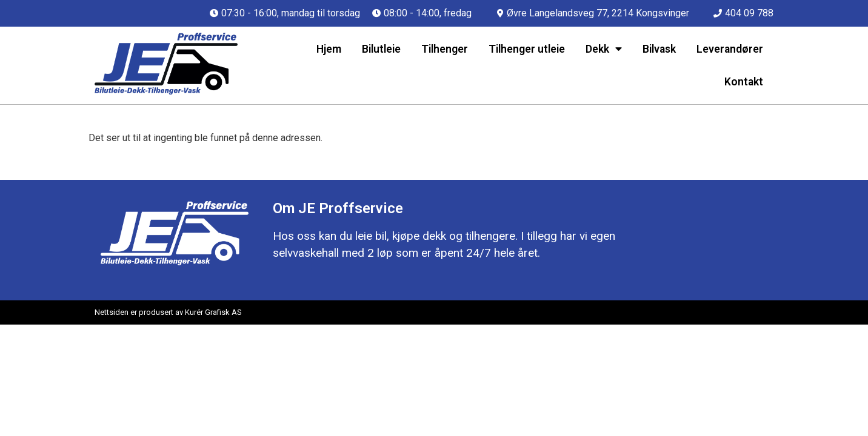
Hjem (328, 49)
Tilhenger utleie (527, 49)
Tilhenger (444, 49)
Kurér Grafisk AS (213, 312)
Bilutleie (381, 49)
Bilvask (659, 49)
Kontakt (743, 82)
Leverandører (729, 49)
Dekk (604, 49)
